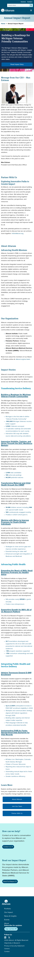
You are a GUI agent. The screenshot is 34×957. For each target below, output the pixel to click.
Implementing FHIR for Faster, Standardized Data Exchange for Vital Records (15, 733)
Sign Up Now (10, 929)
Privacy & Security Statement (14, 946)
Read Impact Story (17, 64)
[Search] (31, 5)
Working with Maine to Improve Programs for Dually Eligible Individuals (15, 522)
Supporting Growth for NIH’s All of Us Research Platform (16, 611)
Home (3, 23)
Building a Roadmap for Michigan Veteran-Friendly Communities (16, 395)
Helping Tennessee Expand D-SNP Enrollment (16, 674)
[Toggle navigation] (31, 10)
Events (6, 920)
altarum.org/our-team (23, 359)
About (6, 923)
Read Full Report (9, 881)
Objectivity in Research (12, 943)
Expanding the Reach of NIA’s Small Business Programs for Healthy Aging (17, 572)
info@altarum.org (17, 233)
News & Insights (10, 916)
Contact (29, 2)
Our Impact (8, 912)
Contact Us (7, 847)
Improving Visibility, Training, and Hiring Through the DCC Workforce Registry (16, 443)
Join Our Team (17, 806)
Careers (23, 2)
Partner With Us (17, 813)
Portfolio (7, 909)
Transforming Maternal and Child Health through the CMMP (15, 484)
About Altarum (17, 799)
